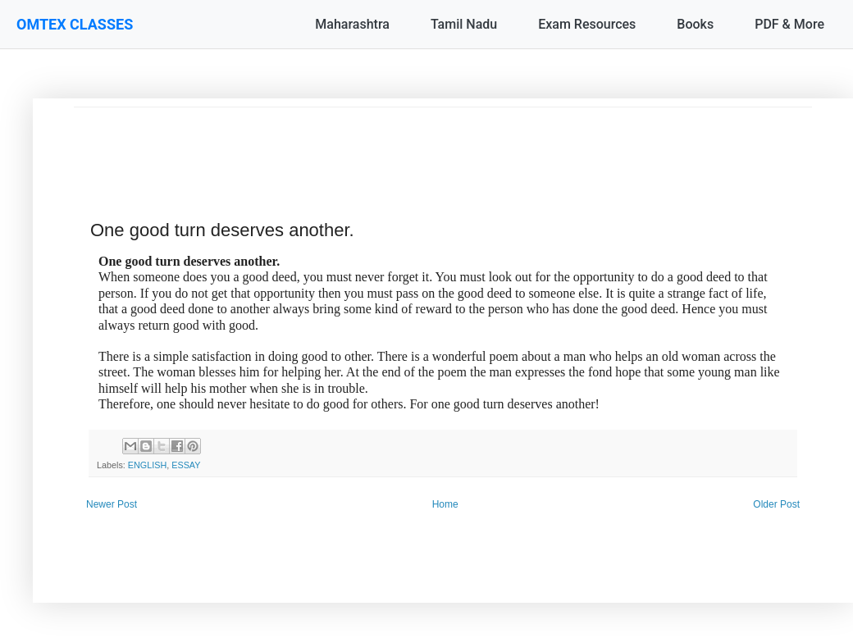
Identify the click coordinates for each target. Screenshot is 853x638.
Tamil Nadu (464, 24)
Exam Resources (587, 24)
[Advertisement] (443, 144)
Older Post (776, 504)
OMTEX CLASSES (74, 24)
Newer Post (111, 504)
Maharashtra (352, 24)
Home (445, 504)
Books (695, 24)
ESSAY (185, 465)
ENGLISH (147, 465)
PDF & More (789, 24)
